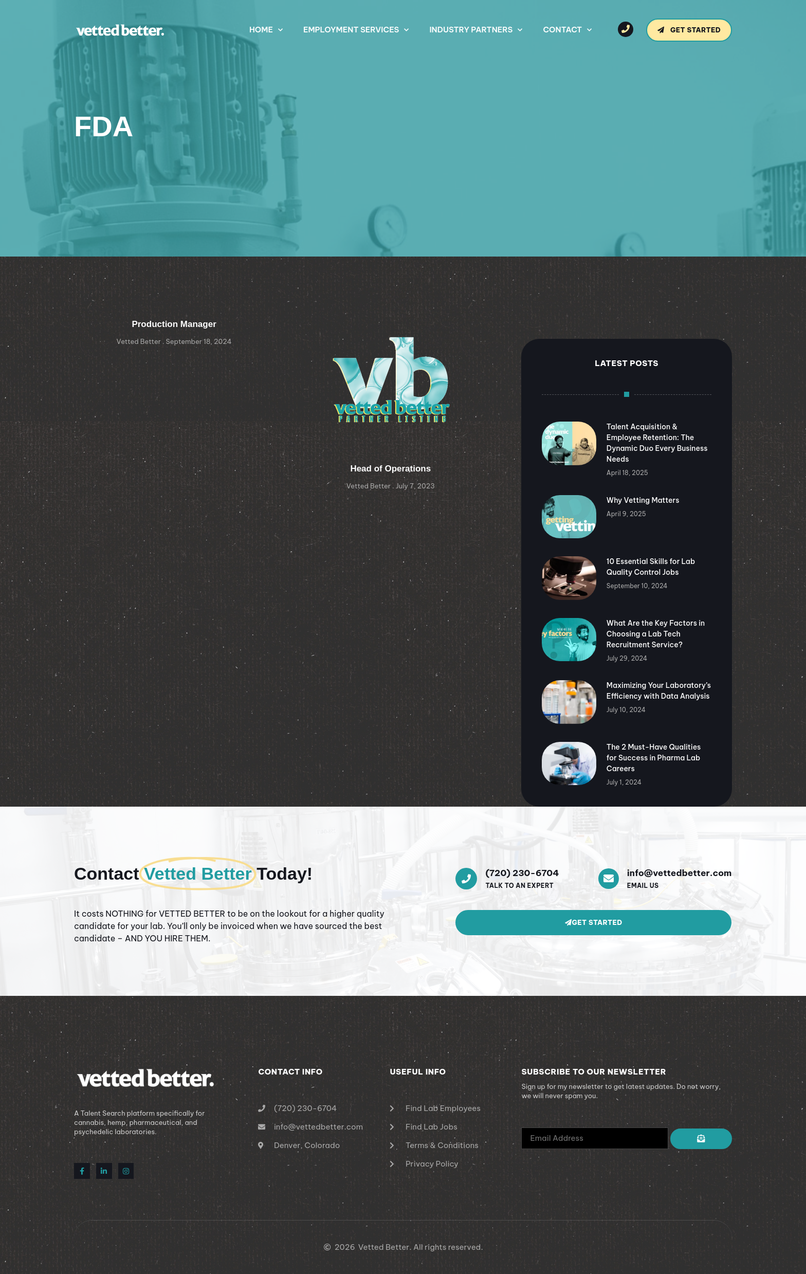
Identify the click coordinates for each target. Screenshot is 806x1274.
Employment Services (356, 30)
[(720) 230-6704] (466, 878)
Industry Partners (475, 30)
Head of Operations (390, 469)
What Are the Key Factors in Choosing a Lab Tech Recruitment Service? (656, 633)
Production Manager (174, 324)
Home (266, 30)
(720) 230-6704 (522, 873)
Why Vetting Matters (643, 500)
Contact (567, 30)
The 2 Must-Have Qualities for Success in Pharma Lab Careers (654, 757)
